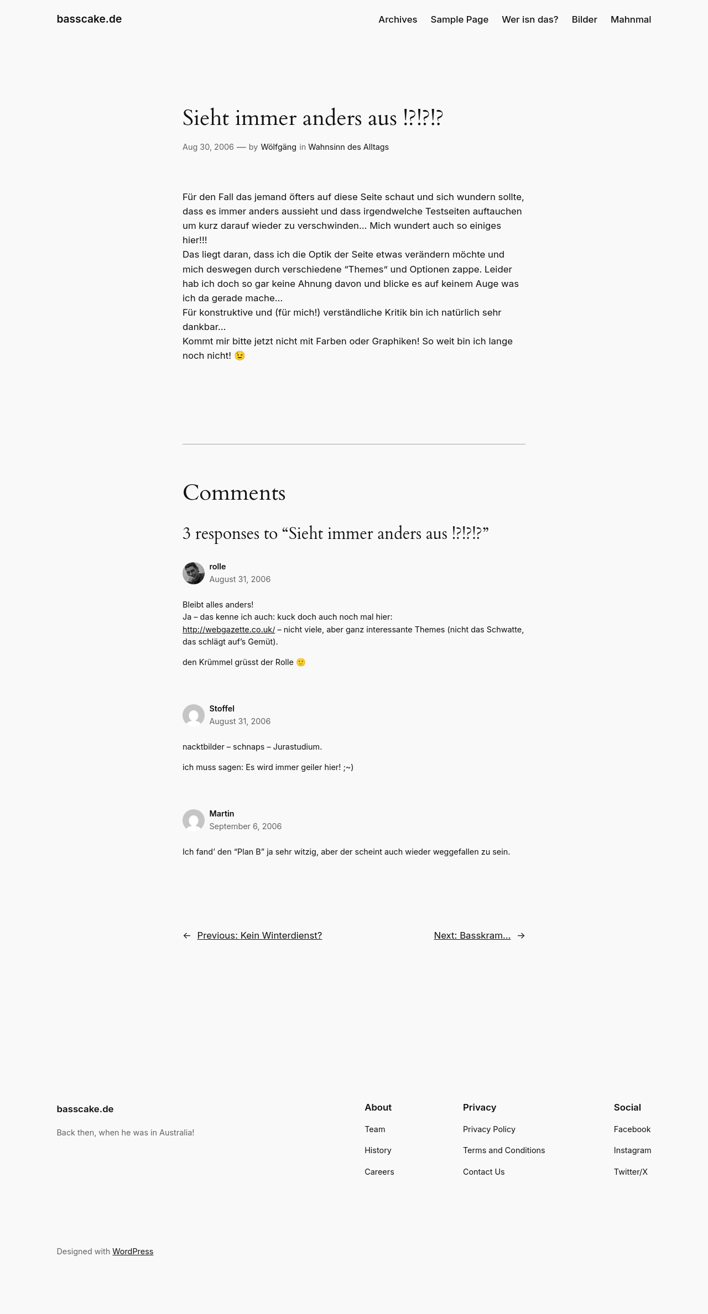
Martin (221, 813)
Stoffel (222, 708)
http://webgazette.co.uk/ (229, 629)
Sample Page (460, 19)
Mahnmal (631, 19)
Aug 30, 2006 (208, 146)
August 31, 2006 (239, 579)
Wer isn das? (530, 19)
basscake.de (89, 18)
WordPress (132, 1251)
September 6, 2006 (245, 826)
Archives (397, 19)
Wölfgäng (278, 146)
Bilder (584, 19)
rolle (217, 566)
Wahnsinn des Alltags (348, 146)
